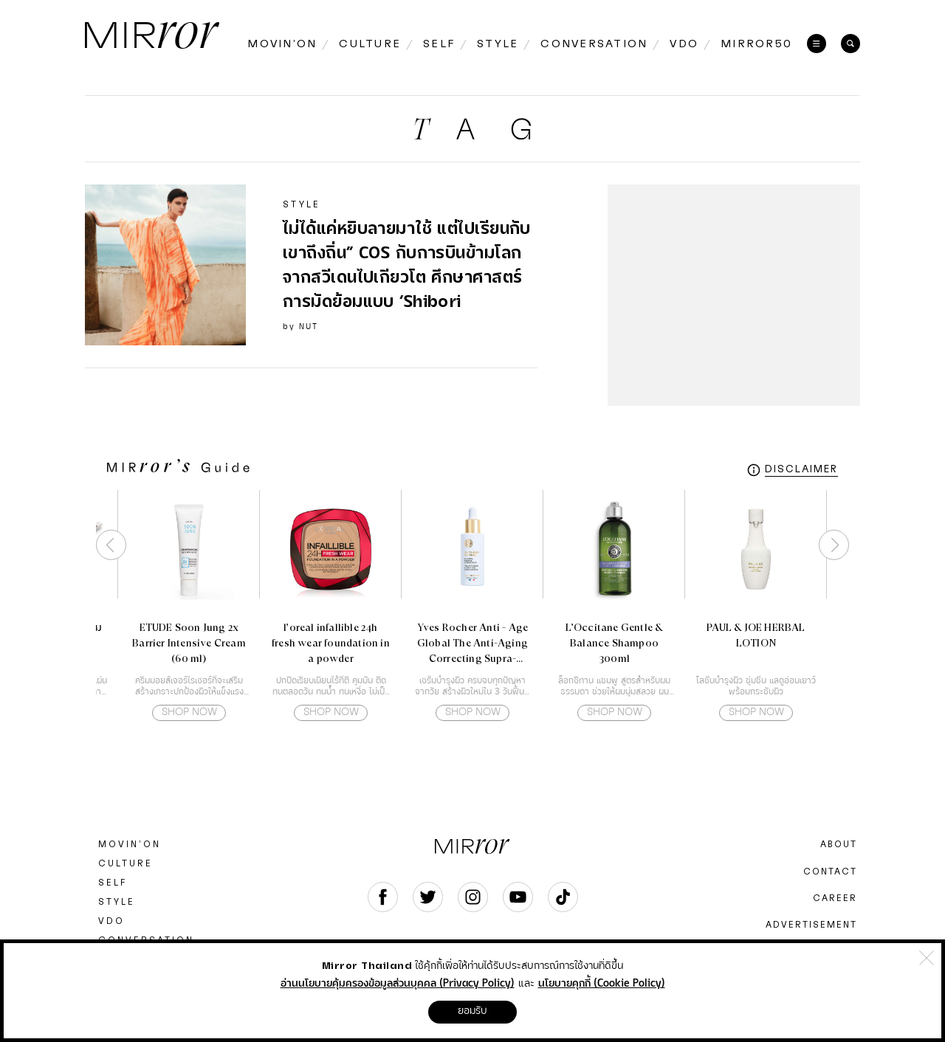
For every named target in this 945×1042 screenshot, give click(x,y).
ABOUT (838, 844)
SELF (112, 882)
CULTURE (125, 863)
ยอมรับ (472, 1011)
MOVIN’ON (129, 844)
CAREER (835, 898)
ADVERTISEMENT (811, 924)
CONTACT (830, 871)
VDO (111, 921)
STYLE (116, 901)
